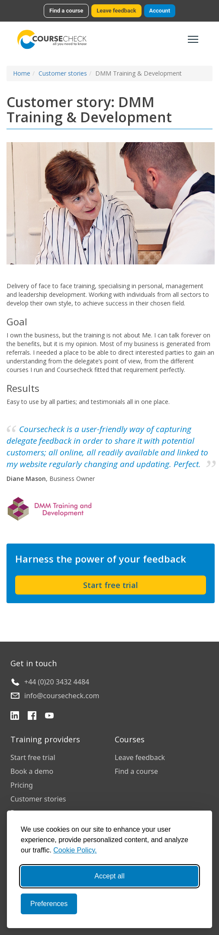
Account (159, 10)
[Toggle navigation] (193, 39)
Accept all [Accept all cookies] (109, 876)
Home (21, 73)
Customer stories (63, 73)
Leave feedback (116, 10)
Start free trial (110, 585)
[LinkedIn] (14, 716)
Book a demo (31, 771)
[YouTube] (49, 716)
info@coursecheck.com (62, 695)
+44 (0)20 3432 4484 (56, 682)
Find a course (66, 10)
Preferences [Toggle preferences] (49, 903)
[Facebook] (32, 716)
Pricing (21, 785)
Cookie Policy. (75, 850)
